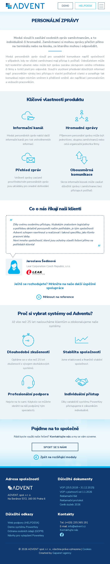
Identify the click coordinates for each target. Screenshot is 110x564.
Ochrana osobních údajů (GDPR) (26, 531)
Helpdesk (85, 5)
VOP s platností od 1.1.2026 (76, 492)
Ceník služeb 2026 (70, 504)
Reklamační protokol (71, 500)
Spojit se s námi (55, 447)
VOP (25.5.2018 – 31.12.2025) (77, 487)
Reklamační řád (68, 496)
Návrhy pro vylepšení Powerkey (26, 535)
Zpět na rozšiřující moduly (58, 457)
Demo (65, 5)
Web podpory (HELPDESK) (23, 522)
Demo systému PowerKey (23, 527)
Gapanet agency (62, 553)
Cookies (87, 549)
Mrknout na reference (58, 297)
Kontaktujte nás (69, 530)
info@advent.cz (77, 526)
